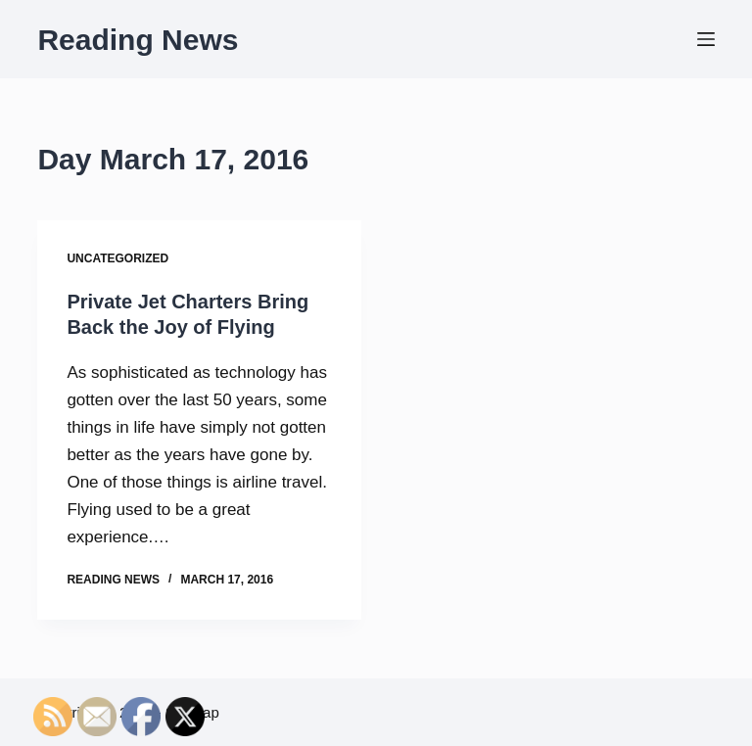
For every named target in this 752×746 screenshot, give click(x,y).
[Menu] (706, 39)
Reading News (137, 39)
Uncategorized (117, 258)
